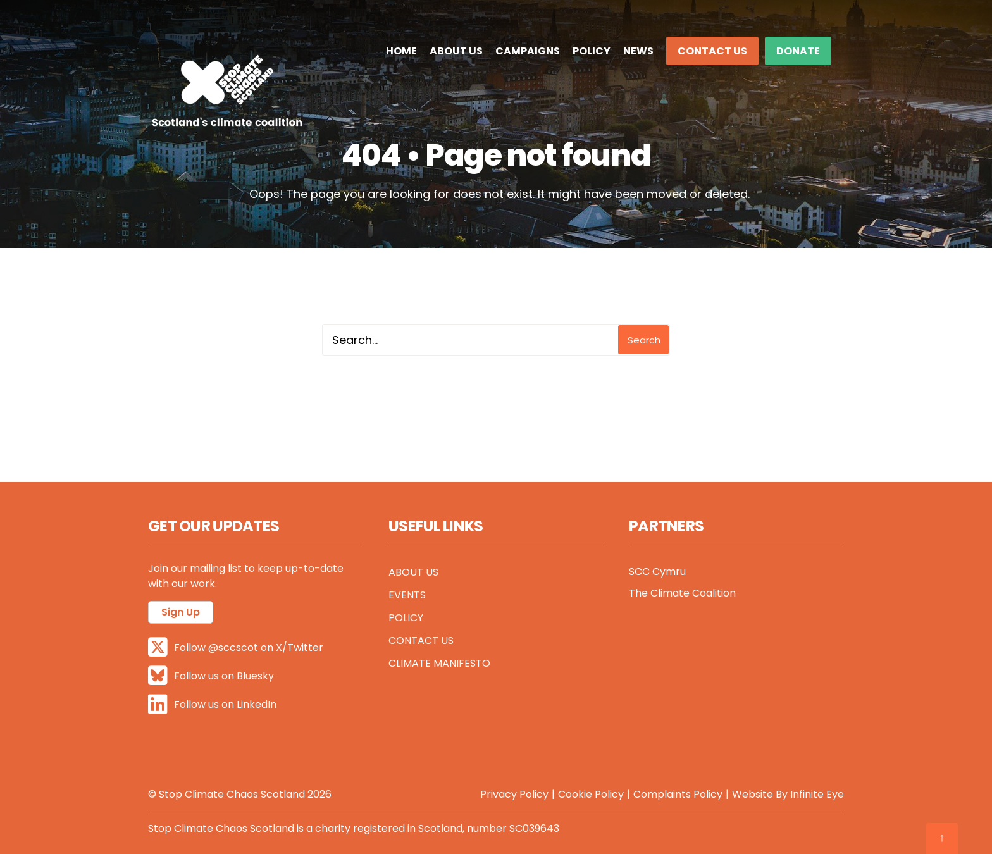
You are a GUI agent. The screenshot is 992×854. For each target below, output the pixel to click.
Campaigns (527, 51)
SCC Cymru (657, 571)
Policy (592, 51)
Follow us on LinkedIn (212, 704)
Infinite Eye (817, 794)
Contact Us (712, 51)
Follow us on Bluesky (211, 676)
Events (407, 595)
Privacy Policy (514, 794)
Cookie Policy (591, 794)
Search (644, 340)
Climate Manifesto (439, 663)
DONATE (798, 51)
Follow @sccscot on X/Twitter (235, 647)
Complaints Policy (677, 794)
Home (401, 51)
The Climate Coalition (682, 593)
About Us (456, 51)
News (638, 51)
